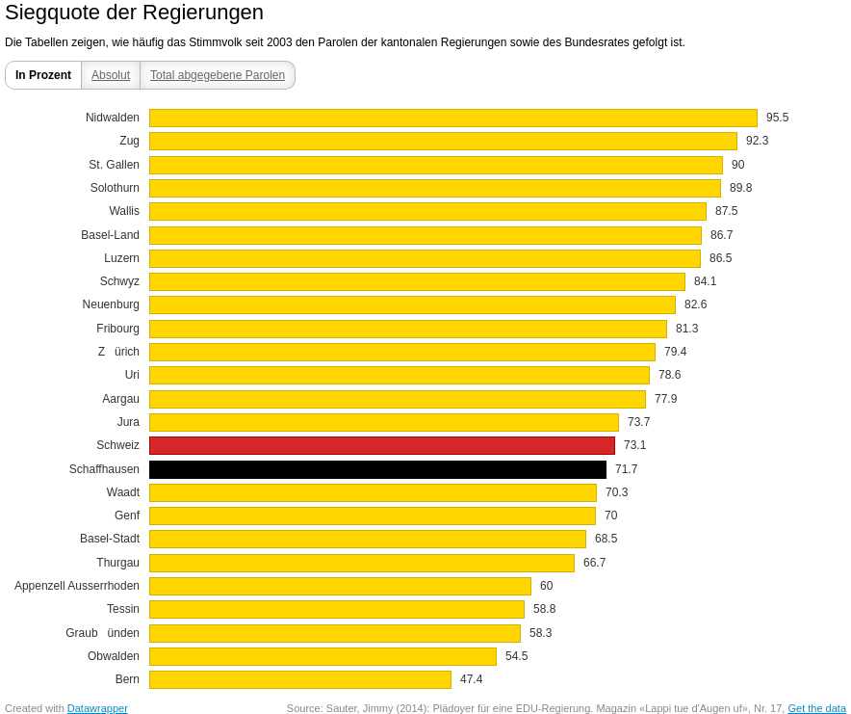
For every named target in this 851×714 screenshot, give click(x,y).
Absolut (110, 75)
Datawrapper (97, 708)
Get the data (816, 708)
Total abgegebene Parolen (217, 75)
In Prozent (43, 75)
